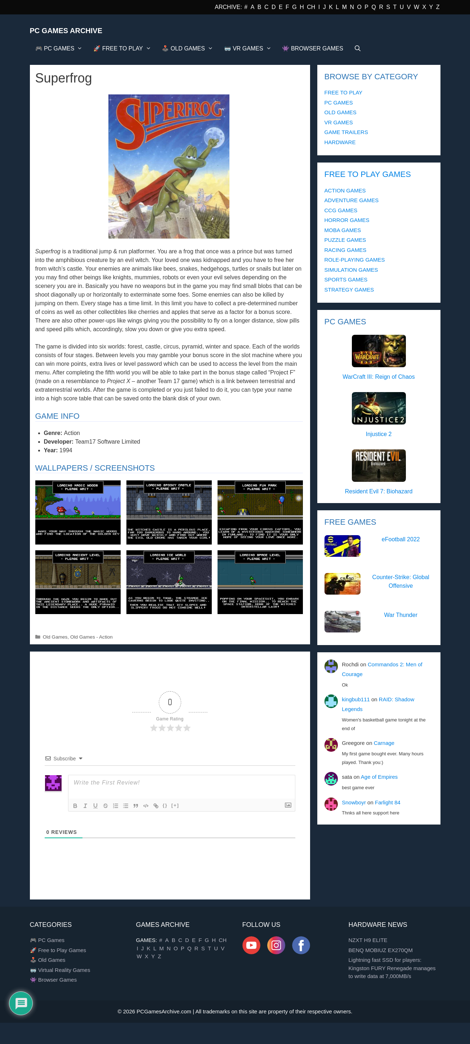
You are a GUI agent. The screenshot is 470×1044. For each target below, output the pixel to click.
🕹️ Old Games (48, 960)
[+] (175, 805)
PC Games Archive (66, 31)
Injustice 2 (378, 434)
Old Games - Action (91, 637)
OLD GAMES (340, 112)
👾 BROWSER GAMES (312, 48)
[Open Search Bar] (358, 49)
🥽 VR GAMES (250, 49)
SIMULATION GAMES (351, 270)
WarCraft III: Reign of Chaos (379, 377)
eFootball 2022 (401, 539)
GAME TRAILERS (346, 132)
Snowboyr (354, 802)
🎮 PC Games (47, 940)
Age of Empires (379, 777)
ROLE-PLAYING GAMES (354, 260)
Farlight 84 (387, 802)
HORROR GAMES (347, 220)
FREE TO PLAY (343, 92)
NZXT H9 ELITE (368, 940)
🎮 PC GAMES (61, 49)
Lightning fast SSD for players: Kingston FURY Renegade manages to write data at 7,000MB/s (392, 968)
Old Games (55, 637)
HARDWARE (340, 142)
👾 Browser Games (53, 980)
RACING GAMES (345, 250)
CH (311, 7)
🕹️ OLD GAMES (190, 49)
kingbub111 (356, 699)
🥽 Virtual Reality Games (60, 970)
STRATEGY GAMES (349, 289)
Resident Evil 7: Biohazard (379, 491)
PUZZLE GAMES (345, 240)
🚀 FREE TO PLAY (124, 49)
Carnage (384, 743)
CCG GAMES (341, 210)
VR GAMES (338, 122)
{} (165, 805)
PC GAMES (338, 102)
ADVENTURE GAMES (351, 200)
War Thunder (400, 615)
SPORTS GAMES (346, 279)
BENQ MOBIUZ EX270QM (381, 950)
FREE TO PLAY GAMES (367, 174)
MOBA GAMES (342, 230)
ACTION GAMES (345, 190)
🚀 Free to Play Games (58, 950)
